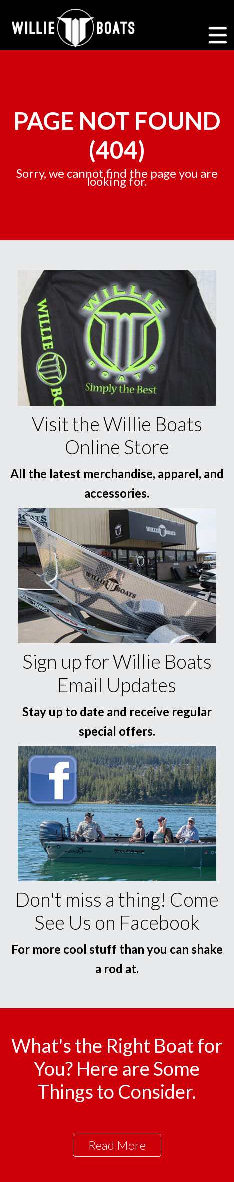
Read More (117, 1145)
